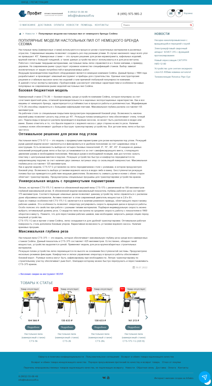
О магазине (27, 25)
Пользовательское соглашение (102, 357)
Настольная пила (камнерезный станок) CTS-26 (67, 337)
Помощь (86, 25)
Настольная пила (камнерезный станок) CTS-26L (100, 337)
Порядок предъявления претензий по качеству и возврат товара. (124, 362)
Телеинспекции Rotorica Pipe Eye (172, 77)
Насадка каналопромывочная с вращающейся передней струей (172, 42)
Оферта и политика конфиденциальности (61, 357)
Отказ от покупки (171, 362)
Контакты (102, 25)
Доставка (45, 25)
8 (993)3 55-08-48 (77, 12)
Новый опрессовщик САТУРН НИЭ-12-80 (170, 62)
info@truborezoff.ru (81, 16)
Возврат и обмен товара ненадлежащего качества (58, 362)
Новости (72, 25)
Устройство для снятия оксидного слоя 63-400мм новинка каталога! (173, 70)
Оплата (59, 25)
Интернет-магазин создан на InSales (173, 378)
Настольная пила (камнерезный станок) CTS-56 (33, 337)
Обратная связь (145, 367)
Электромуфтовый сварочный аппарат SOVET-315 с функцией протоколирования (171, 52)
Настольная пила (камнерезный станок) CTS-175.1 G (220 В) (133, 337)
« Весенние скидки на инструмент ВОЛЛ (41, 274)
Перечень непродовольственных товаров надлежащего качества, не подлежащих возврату (74, 367)
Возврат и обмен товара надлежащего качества (147, 357)
